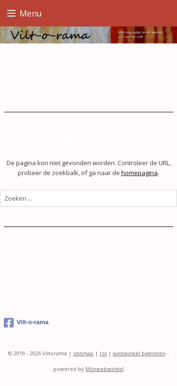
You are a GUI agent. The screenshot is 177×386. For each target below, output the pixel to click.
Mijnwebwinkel (104, 368)
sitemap (83, 353)
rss (103, 353)
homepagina (139, 172)
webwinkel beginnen (139, 353)
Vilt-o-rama (26, 322)
